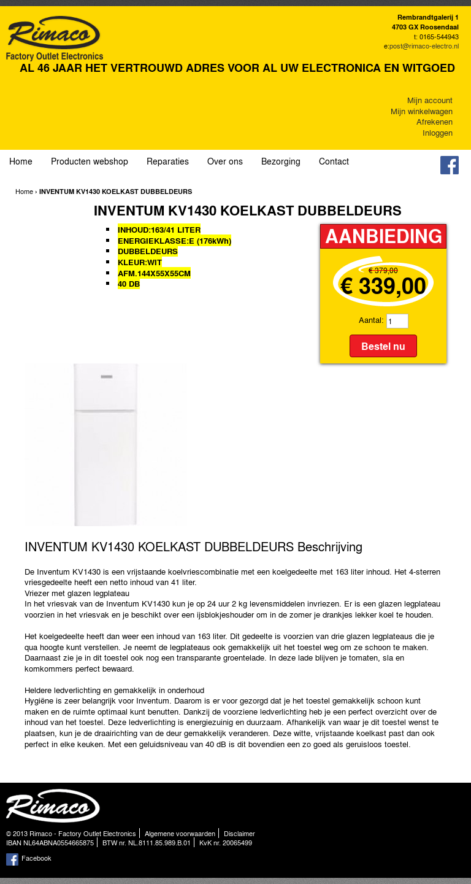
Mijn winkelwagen (422, 111)
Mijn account (430, 100)
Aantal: (371, 319)
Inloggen (438, 132)
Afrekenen (434, 121)
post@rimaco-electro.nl (424, 45)
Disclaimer (239, 833)
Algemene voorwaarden (180, 833)
